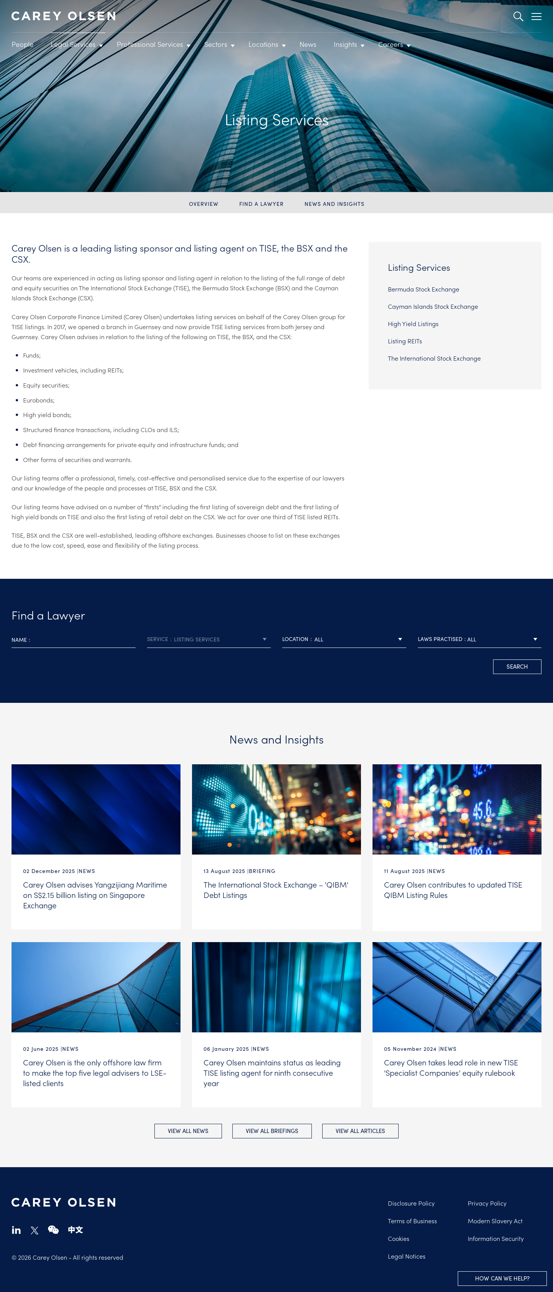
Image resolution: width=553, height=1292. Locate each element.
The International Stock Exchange (434, 358)
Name (19, 639)
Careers (390, 44)
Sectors (215, 44)
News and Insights (334, 203)
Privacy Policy (487, 1202)
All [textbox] (319, 639)
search (517, 666)
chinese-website (75, 1229)
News (308, 44)
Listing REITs (405, 340)
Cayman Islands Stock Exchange (433, 306)
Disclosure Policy (411, 1202)
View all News (187, 1130)
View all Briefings (272, 1130)
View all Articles (361, 1130)
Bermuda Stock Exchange (423, 289)
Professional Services (150, 44)
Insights (345, 44)
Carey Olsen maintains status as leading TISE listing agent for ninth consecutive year (272, 1071)
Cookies (398, 1237)
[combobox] (209, 639)
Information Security (496, 1237)
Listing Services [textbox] (197, 639)
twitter (34, 1230)
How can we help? (502, 1278)
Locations (263, 44)
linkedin (16, 1229)
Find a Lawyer (261, 203)
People (22, 44)
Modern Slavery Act (495, 1220)
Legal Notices (407, 1255)
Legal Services (73, 44)
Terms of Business (412, 1220)
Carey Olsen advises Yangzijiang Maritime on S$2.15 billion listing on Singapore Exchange (95, 894)
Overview (204, 203)
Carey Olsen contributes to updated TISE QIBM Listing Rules (453, 889)
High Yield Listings (413, 323)
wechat (53, 1229)
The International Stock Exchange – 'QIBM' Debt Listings (276, 889)
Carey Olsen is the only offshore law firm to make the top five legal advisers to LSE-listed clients (94, 1071)
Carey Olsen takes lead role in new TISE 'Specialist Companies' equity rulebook (451, 1065)
